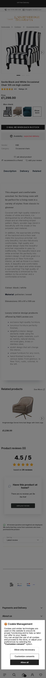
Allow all (25, 662)
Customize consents (24, 656)
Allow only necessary (24, 649)
